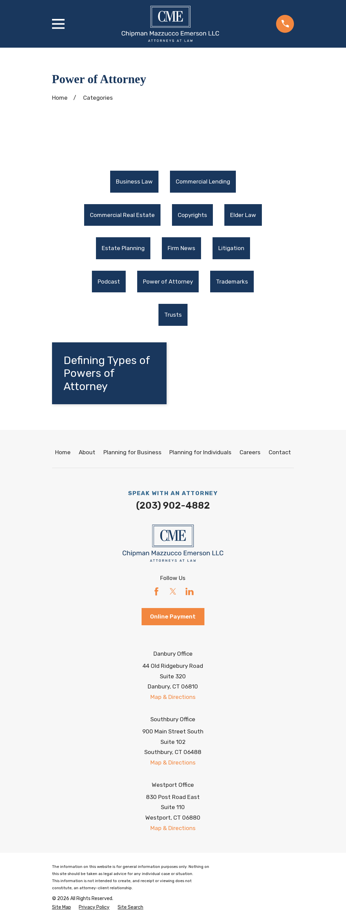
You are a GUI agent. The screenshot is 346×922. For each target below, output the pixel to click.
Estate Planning (123, 248)
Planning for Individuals (200, 452)
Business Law (134, 181)
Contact (280, 452)
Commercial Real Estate (122, 215)
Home (63, 452)
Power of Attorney (168, 281)
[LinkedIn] (190, 592)
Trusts (173, 315)
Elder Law (243, 215)
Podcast (109, 281)
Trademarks (232, 281)
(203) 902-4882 (173, 506)
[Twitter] (173, 592)
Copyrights (192, 215)
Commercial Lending (203, 181)
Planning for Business (132, 452)
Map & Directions (173, 697)
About (87, 452)
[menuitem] (134, 182)
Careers (250, 452)
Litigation (231, 248)
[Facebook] (156, 592)
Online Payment (173, 616)
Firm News (181, 248)
